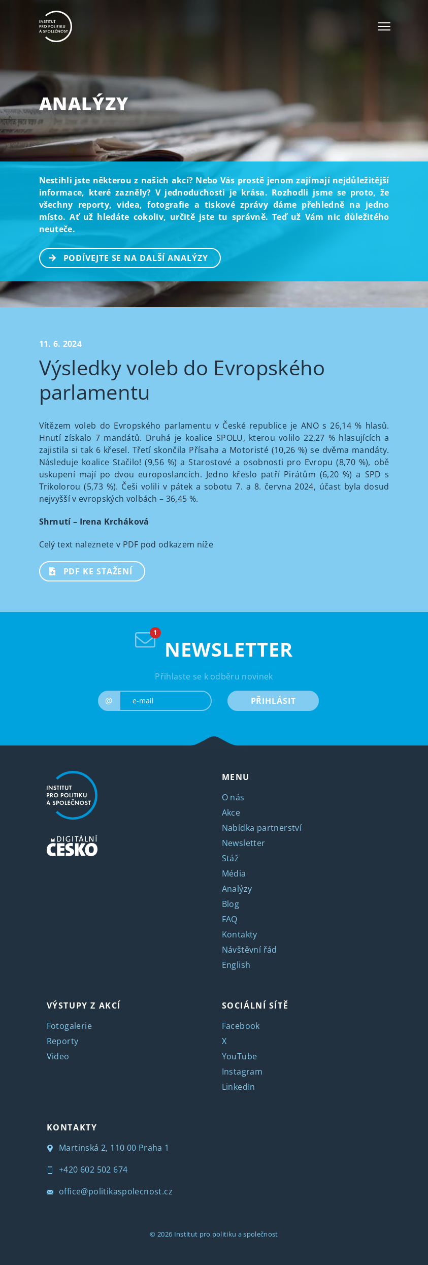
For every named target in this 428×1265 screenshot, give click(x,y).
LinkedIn (238, 1086)
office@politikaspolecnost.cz (110, 1191)
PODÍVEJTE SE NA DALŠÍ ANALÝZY (124, 257)
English (236, 964)
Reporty (63, 1041)
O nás (233, 797)
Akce (231, 812)
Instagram (242, 1071)
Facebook (241, 1025)
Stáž (230, 858)
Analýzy (84, 103)
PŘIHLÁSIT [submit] (273, 700)
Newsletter (244, 843)
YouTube (239, 1056)
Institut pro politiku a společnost (226, 1234)
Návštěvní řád (249, 949)
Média (234, 873)
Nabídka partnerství (262, 827)
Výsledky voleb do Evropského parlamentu (182, 379)
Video (58, 1056)
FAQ (230, 919)
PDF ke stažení (86, 570)
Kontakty (239, 934)
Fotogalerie (69, 1025)
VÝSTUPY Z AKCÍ (84, 1005)
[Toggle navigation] (384, 26)
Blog (231, 904)
